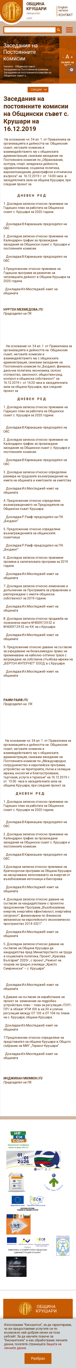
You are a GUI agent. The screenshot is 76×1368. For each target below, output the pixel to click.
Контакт (65, 14)
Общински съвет (25, 66)
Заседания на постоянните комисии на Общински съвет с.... (27, 74)
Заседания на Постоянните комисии (26, 69)
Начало (8, 66)
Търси (58, 30)
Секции (36, 89)
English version (63, 9)
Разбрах (38, 1358)
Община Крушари (36, 11)
